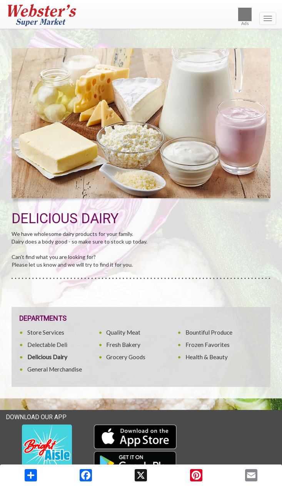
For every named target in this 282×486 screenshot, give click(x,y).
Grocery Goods (125, 356)
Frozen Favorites (207, 344)
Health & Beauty (206, 356)
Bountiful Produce (208, 332)
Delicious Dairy (47, 356)
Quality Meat (123, 332)
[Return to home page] (141, 15)
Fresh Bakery (123, 344)
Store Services (45, 332)
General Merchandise (54, 369)
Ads (245, 17)
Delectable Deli (47, 344)
